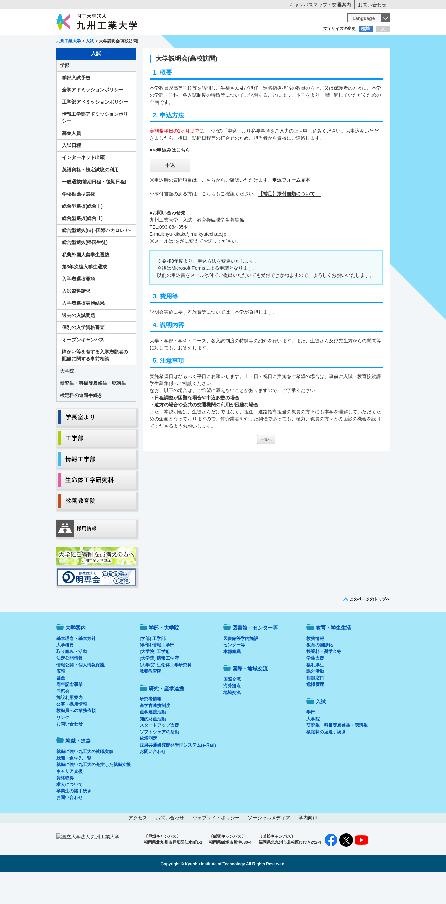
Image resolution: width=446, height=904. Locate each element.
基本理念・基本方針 (76, 666)
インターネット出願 (83, 185)
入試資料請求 (76, 319)
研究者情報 (150, 726)
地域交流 (232, 720)
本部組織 (232, 679)
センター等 (234, 672)
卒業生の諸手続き (73, 818)
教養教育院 (150, 699)
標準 (365, 28)
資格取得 (65, 805)
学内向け (308, 845)
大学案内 (76, 56)
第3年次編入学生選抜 (84, 294)
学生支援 (315, 686)
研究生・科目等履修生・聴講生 (93, 411)
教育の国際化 (319, 672)
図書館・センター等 (255, 656)
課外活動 (315, 699)
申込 (170, 193)
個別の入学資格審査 (83, 355)
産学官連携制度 (155, 733)
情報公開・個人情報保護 (80, 692)
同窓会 (62, 719)
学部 (64, 93)
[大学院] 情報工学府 (159, 686)
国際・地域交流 (327, 56)
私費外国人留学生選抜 (85, 282)
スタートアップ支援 (159, 753)
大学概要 (65, 672)
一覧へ (266, 467)
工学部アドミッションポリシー (95, 130)
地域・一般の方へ (356, 42)
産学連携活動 (153, 739)
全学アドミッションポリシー (92, 117)
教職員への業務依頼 (76, 738)
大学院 (67, 399)
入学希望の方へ (90, 42)
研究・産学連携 (285, 56)
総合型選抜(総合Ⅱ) (82, 246)
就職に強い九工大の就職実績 (84, 779)
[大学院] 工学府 (155, 679)
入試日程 (71, 173)
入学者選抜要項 (78, 307)
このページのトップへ (370, 627)
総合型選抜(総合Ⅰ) (82, 234)
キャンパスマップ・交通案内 (320, 4)
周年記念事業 (69, 712)
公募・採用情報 (71, 732)
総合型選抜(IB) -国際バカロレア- (96, 258)
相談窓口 (315, 705)
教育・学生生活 (202, 56)
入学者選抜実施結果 (83, 331)
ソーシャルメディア (269, 845)
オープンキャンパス (83, 367)
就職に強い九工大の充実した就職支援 (93, 792)
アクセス (137, 845)
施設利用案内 (69, 725)
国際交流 (232, 707)
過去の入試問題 (78, 343)
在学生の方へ (156, 42)
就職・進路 (244, 56)
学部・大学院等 (118, 56)
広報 (60, 699)
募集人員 (71, 161)
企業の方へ (289, 42)
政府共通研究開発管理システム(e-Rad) (178, 773)
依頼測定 (148, 766)
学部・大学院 (164, 656)
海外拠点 (232, 713)
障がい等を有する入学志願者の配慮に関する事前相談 (95, 383)
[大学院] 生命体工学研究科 (166, 692)
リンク (62, 745)
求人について (69, 812)
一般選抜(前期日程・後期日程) (94, 209)
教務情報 (315, 666)
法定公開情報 (69, 686)
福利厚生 (315, 692)
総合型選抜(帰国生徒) (85, 270)
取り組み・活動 (71, 679)
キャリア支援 (69, 799)
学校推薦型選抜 (78, 222)
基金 (60, 705)
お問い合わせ (372, 4)
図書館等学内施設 (240, 666)
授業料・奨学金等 (323, 679)
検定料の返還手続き (81, 423)
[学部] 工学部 (153, 666)
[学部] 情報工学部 (157, 672)
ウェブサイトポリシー (216, 845)
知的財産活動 (153, 746)
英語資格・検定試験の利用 (90, 197)
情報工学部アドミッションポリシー (95, 145)
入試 (369, 56)
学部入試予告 (76, 105)
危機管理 (315, 712)
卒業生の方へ (223, 42)
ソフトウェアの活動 (159, 759)
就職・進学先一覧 (73, 786)
